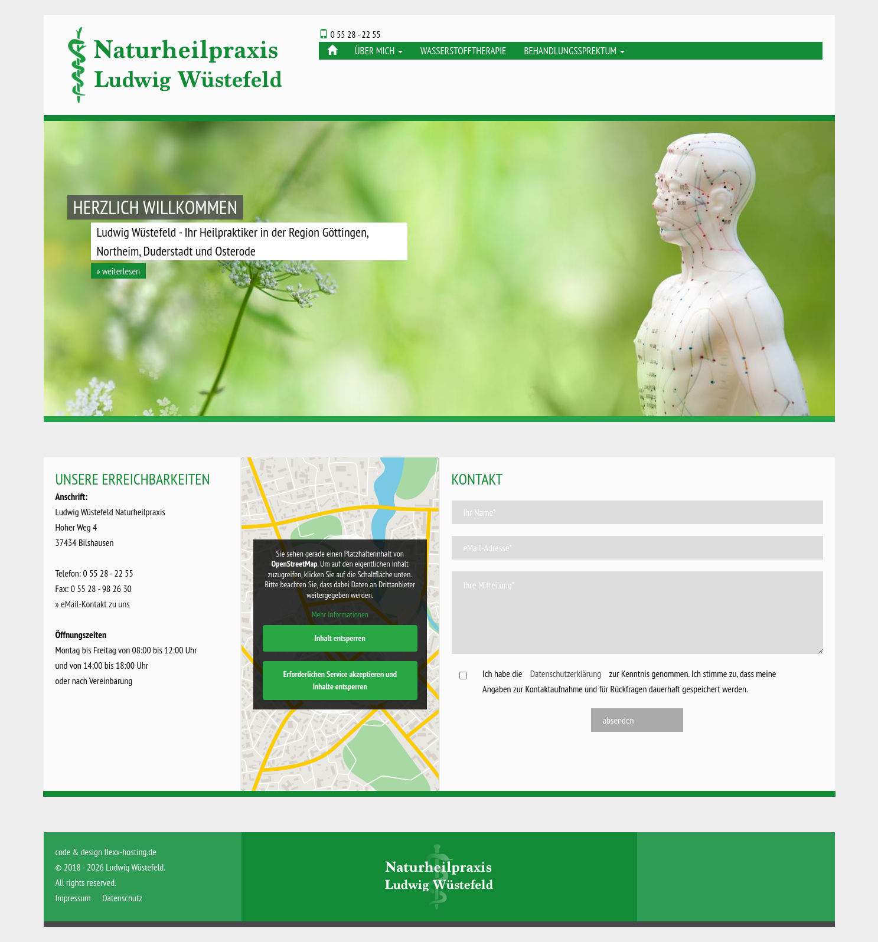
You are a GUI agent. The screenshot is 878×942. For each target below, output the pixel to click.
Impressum (73, 898)
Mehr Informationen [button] (340, 615)
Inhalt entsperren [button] (340, 638)
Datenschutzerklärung (565, 673)
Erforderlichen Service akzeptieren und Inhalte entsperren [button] (340, 680)
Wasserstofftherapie (463, 50)
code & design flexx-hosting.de (106, 852)
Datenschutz (122, 898)
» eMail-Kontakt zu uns (93, 604)
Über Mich (379, 50)
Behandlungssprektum (574, 50)
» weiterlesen (119, 271)
